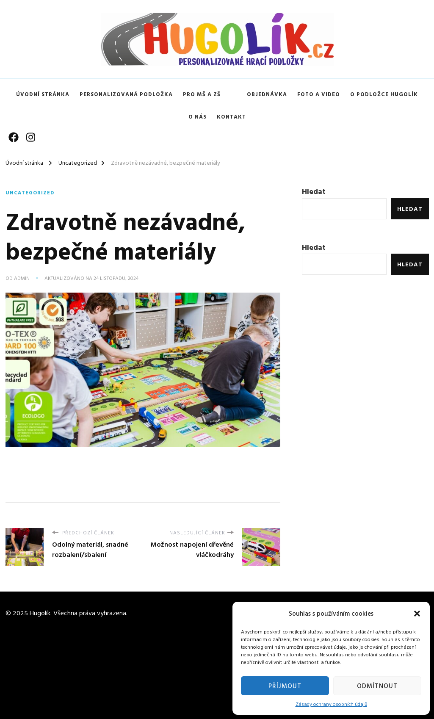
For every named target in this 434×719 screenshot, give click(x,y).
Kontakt (231, 116)
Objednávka (267, 94)
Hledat (314, 191)
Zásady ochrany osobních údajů (331, 704)
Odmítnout (377, 686)
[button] (417, 613)
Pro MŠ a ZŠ (202, 94)
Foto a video (318, 94)
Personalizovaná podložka (126, 94)
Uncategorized (30, 192)
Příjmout (284, 686)
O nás (197, 116)
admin (22, 278)
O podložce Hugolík (384, 94)
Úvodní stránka (42, 94)
